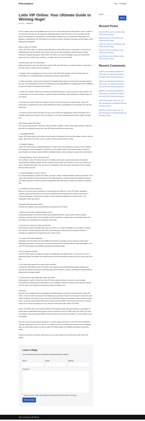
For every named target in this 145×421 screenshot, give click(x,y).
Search (101, 14)
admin (22, 23)
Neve (20, 418)
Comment (26, 370)
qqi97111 (102, 81)
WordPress (35, 418)
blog (115, 3)
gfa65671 (102, 91)
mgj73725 (102, 101)
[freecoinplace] (26, 4)
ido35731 (102, 110)
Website (71, 362)
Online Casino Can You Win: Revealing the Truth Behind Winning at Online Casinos (111, 103)
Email (47, 362)
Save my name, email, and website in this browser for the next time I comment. (50, 397)
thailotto (75, 34)
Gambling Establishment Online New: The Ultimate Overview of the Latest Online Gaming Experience (111, 74)
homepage (122, 3)
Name (24, 362)
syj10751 (102, 71)
